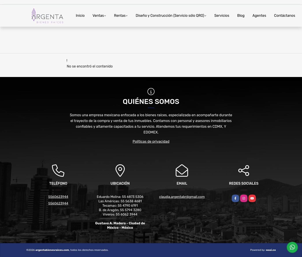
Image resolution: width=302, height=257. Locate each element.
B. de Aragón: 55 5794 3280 (120, 210)
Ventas (98, 15)
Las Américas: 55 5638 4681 (120, 201)
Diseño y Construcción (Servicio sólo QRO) (170, 15)
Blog (240, 15)
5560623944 (58, 197)
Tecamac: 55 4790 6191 (120, 206)
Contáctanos (284, 15)
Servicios (221, 15)
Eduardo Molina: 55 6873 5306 (120, 197)
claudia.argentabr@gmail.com (182, 197)
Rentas (119, 15)
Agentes (259, 15)
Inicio (80, 15)
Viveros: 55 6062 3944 (120, 214)
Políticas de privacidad (151, 141)
